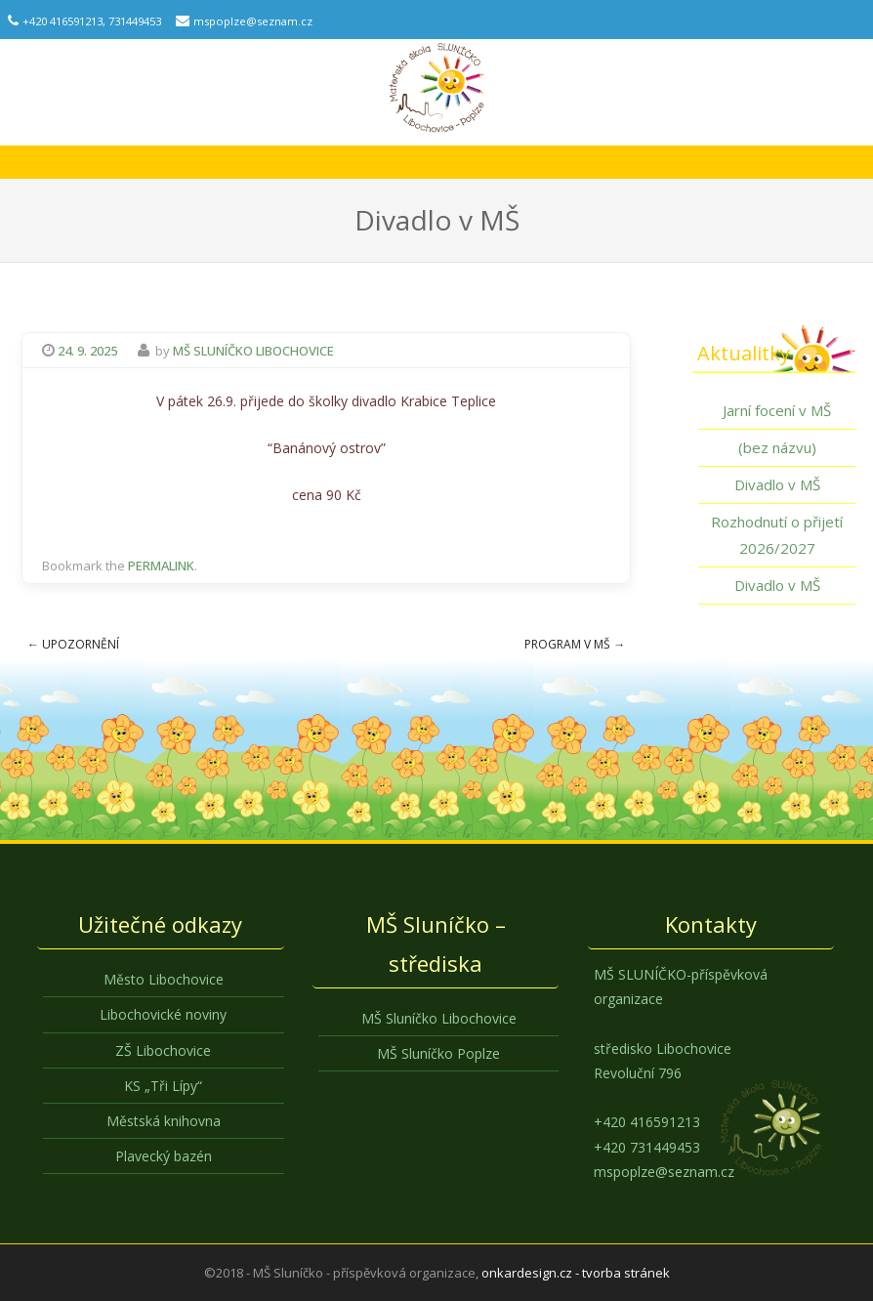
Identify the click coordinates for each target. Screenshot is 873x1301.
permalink (161, 565)
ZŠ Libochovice (163, 1050)
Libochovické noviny (163, 1014)
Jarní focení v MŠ (777, 410)
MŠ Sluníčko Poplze (438, 1053)
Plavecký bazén (163, 1156)
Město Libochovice (164, 979)
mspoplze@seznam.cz (252, 21)
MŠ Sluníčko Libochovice (253, 350)
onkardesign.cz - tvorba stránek (575, 1272)
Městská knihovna (163, 1121)
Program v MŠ (574, 644)
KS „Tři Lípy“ (163, 1085)
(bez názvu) (777, 447)
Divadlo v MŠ (777, 484)
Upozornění (73, 644)
